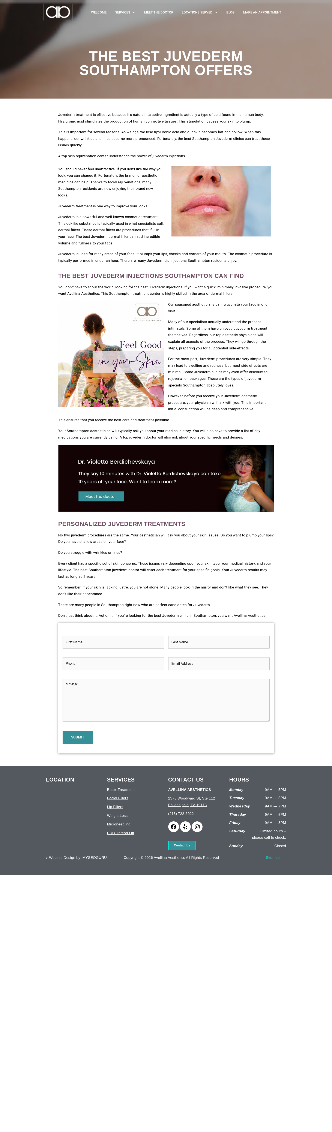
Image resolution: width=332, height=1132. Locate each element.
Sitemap (273, 858)
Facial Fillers (117, 798)
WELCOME (99, 12)
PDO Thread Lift (120, 833)
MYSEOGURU (94, 858)
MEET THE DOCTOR (158, 12)
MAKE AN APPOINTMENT (262, 12)
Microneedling (119, 824)
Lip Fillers (115, 807)
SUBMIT (77, 737)
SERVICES (125, 12)
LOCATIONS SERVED (200, 12)
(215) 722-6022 (181, 814)
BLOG (230, 12)
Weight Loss (117, 816)
